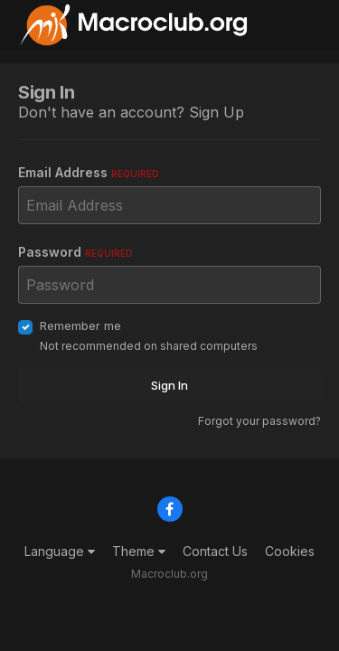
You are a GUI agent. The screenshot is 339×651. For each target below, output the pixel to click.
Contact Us (215, 551)
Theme (138, 551)
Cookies (290, 551)
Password (75, 251)
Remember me (80, 325)
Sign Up (216, 112)
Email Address (88, 172)
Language (59, 551)
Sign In (169, 385)
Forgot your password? (259, 421)
